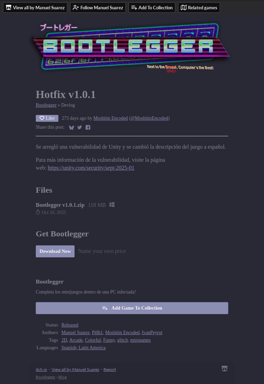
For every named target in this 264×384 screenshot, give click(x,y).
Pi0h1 (97, 332)
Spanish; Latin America (84, 347)
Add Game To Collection (132, 308)
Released (70, 325)
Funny (109, 340)
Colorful (93, 340)
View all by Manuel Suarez (75, 369)
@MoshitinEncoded (149, 118)
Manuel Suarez (76, 332)
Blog (62, 377)
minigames (140, 340)
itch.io (41, 369)
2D (64, 340)
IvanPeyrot (152, 332)
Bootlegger (46, 105)
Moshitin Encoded (111, 118)
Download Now (55, 251)
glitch (122, 340)
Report (109, 369)
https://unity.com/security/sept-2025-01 (91, 168)
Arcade (75, 340)
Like (47, 118)
